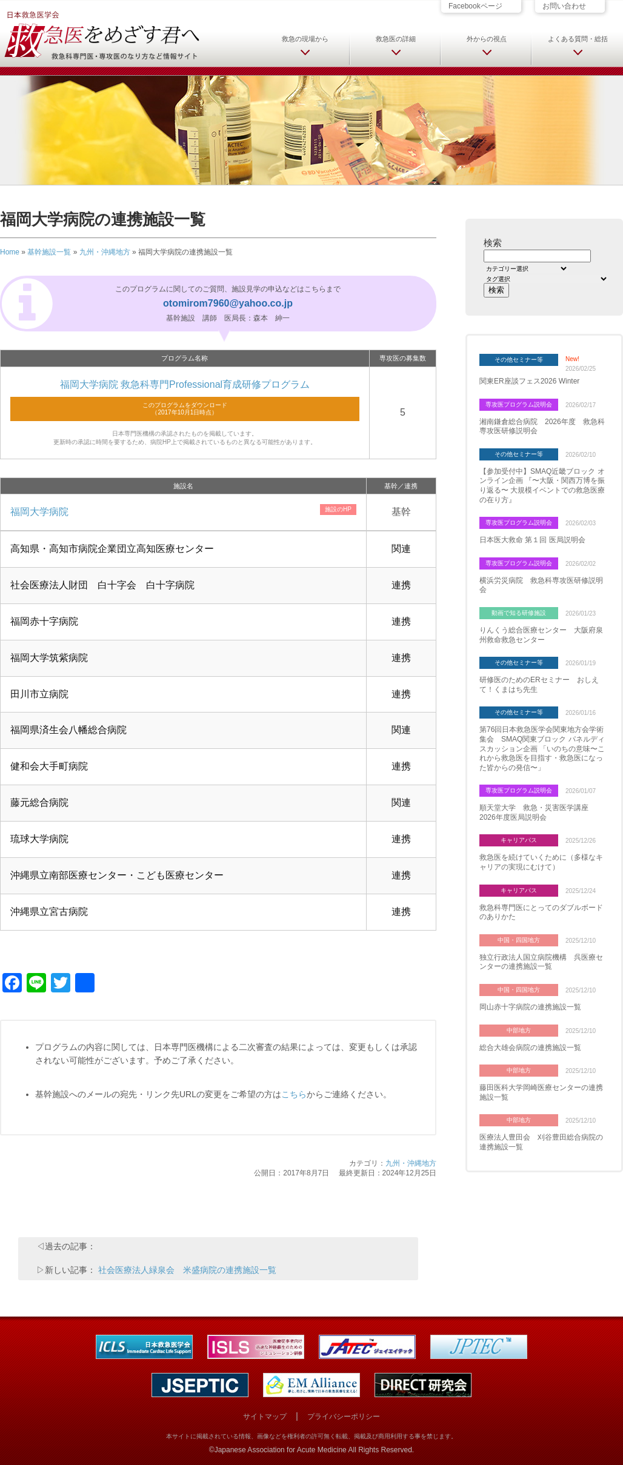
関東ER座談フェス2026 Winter (529, 381)
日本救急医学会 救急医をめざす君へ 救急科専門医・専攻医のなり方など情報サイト (101, 34)
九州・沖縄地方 (104, 252)
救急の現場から (305, 38)
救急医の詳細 (396, 38)
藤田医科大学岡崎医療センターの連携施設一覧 (541, 1092)
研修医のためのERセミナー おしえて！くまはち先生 (539, 685)
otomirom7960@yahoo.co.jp (228, 303)
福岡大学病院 (39, 512)
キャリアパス (519, 840)
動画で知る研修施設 (518, 613)
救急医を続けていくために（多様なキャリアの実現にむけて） (541, 862)
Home (9, 252)
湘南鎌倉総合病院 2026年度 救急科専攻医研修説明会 (542, 426)
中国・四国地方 (519, 940)
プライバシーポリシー (343, 1416)
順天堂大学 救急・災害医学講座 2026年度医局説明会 (537, 812)
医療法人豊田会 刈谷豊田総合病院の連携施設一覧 (541, 1142)
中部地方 (519, 1030)
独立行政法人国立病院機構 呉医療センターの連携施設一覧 (541, 962)
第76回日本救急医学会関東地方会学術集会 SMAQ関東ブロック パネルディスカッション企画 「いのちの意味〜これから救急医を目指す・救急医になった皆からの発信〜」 (542, 748)
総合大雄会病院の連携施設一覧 (530, 1047)
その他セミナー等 (519, 359)
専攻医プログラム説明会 (518, 404)
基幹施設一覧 (49, 252)
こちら (294, 1094)
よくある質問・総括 (578, 38)
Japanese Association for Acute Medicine (281, 1450)
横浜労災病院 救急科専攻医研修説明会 (541, 585)
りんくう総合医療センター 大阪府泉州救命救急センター (541, 635)
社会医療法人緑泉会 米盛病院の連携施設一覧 (187, 1270)
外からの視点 (487, 38)
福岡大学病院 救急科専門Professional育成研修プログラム (185, 384)
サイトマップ (265, 1416)
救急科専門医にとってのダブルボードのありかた (541, 912)
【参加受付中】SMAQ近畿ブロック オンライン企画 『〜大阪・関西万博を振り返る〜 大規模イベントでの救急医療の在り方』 (542, 485)
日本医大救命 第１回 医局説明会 (532, 540)
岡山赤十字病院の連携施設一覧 (530, 1007)
